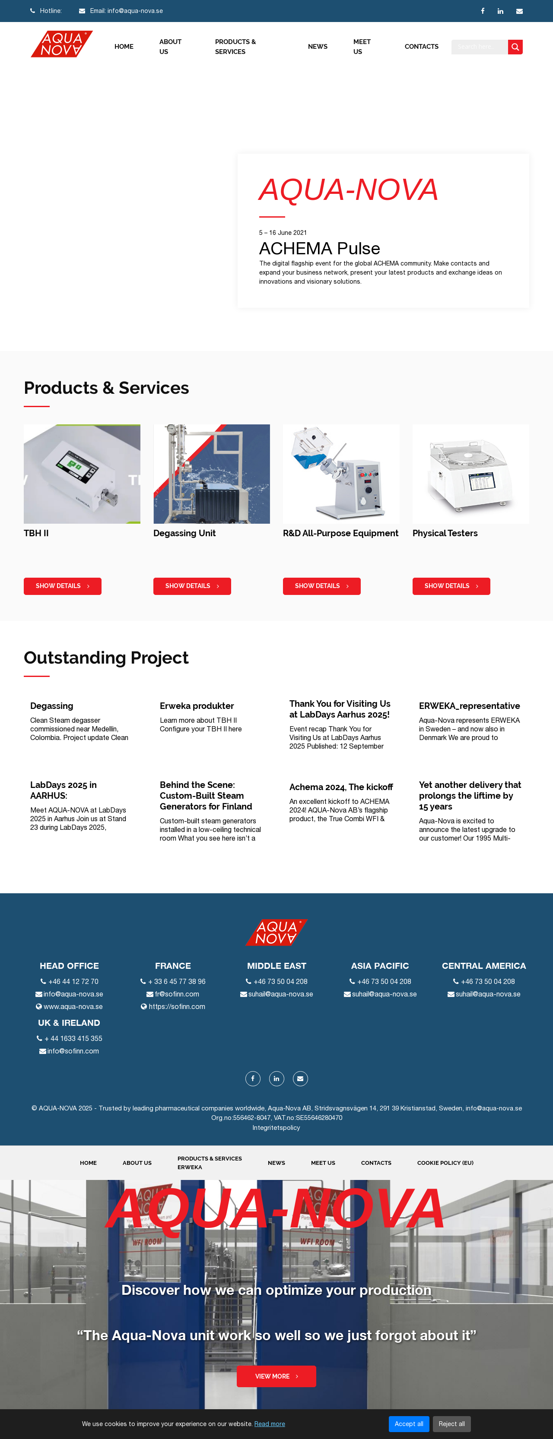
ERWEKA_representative (469, 706)
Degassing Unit (184, 533)
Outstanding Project (106, 657)
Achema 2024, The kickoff (341, 787)
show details (62, 585)
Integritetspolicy (276, 1127)
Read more (269, 1423)
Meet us (362, 47)
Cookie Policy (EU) (445, 1163)
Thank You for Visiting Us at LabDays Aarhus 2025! (340, 709)
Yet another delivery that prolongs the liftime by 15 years (470, 796)
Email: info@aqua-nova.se (121, 10)
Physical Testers (445, 533)
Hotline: (46, 10)
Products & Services (235, 47)
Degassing (51, 706)
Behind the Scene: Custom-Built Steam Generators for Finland (206, 796)
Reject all (452, 1423)
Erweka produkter (197, 706)
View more (276, 1376)
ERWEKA (190, 1167)
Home (123, 47)
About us (170, 47)
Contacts (422, 47)
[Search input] (482, 47)
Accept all (409, 1423)
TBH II (36, 533)
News (317, 47)
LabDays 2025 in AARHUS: (63, 790)
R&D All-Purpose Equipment (341, 533)
